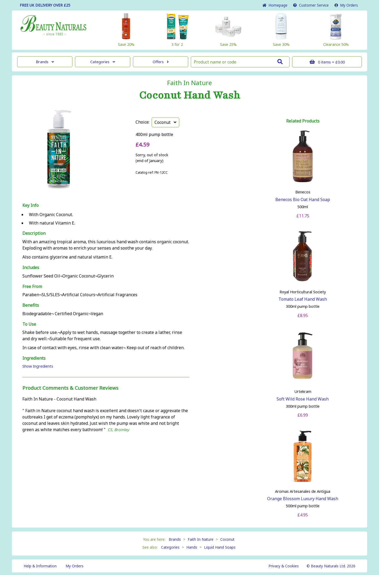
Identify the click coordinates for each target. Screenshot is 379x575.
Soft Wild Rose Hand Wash (303, 399)
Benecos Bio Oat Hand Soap (302, 199)
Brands (45, 61)
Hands (191, 547)
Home (274, 5)
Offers (161, 61)
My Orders (346, 5)
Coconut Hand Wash (189, 95)
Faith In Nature (189, 82)
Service (311, 5)
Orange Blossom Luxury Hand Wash (302, 498)
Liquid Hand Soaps (220, 547)
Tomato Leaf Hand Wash (302, 299)
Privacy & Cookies (283, 565)
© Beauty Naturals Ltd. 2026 (331, 565)
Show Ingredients (37, 366)
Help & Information (40, 565)
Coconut (165, 122)
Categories (102, 61)
